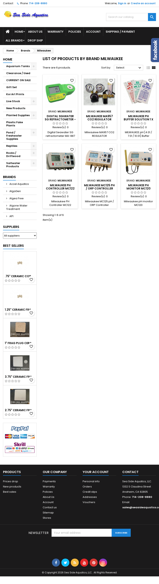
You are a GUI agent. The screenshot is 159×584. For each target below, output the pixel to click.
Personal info (91, 481)
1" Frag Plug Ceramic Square (20, 343)
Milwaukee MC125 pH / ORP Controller (99, 186)
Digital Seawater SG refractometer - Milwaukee (60, 119)
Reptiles (11, 146)
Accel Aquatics (19, 184)
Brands (9, 177)
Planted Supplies (18, 115)
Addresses (90, 497)
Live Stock (13, 101)
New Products (15, 108)
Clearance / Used (18, 73)
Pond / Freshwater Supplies (14, 136)
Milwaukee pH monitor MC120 (139, 186)
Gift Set (11, 87)
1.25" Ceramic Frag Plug (20, 309)
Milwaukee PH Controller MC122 (60, 186)
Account (93, 32)
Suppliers (11, 227)
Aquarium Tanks (18, 66)
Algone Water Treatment (16, 207)
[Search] (131, 17)
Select (129, 67)
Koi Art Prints (15, 94)
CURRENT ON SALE (18, 80)
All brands (14, 40)
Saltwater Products (13, 164)
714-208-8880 (38, 3)
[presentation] (82, 546)
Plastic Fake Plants (14, 123)
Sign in (122, 3)
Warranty (55, 32)
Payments (49, 481)
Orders (87, 486)
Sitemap (48, 513)
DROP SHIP (35, 40)
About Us (35, 32)
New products (12, 486)
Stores (47, 518)
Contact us (50, 507)
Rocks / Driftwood (13, 154)
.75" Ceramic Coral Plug (20, 276)
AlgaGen (15, 191)
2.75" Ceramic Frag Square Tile (20, 410)
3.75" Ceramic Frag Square (20, 376)
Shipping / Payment (120, 32)
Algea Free (16, 198)
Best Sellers (13, 245)
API (11, 216)
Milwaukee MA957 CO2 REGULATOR (99, 117)
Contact (8, 3)
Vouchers (89, 502)
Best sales (9, 492)
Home (19, 32)
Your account (96, 472)
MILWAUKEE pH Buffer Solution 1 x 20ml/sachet (138, 119)
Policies (74, 32)
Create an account (143, 3)
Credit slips (90, 492)
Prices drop (10, 481)
